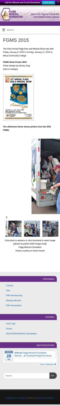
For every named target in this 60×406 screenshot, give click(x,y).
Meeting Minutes (13, 300)
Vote (8, 290)
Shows (9, 328)
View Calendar (48, 364)
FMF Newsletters (14, 305)
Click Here (48, 2)
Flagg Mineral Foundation (15, 398)
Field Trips (11, 323)
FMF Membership (14, 295)
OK (51, 375)
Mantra (40, 398)
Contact (9, 285)
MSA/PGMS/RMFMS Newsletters (21, 333)
